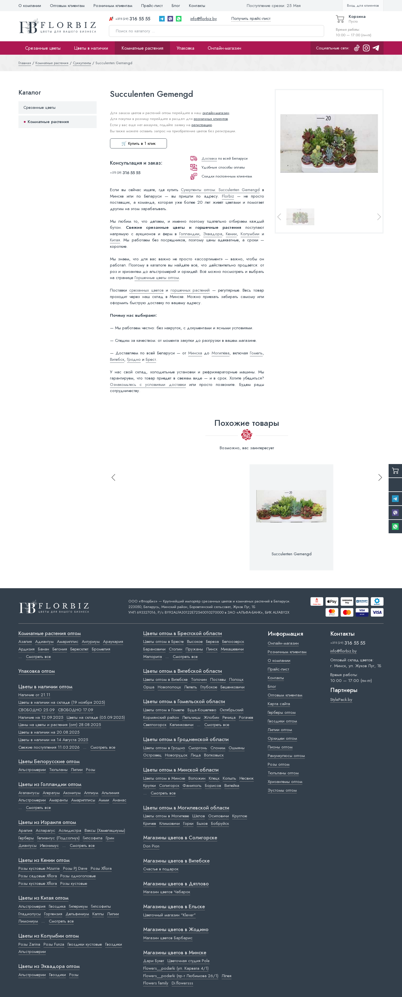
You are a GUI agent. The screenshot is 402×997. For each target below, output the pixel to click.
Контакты (197, 6)
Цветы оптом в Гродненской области (186, 739)
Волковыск (214, 755)
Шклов (198, 816)
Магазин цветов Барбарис (168, 938)
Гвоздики (113, 944)
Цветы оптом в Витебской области (182, 671)
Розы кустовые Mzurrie (39, 868)
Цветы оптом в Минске (164, 778)
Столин (175, 649)
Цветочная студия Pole (189, 961)
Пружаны (194, 649)
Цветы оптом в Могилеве (166, 816)
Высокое (195, 641)
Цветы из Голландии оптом (49, 784)
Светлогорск (154, 725)
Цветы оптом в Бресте (163, 641)
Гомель (256, 353)
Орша (148, 687)
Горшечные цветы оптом (157, 278)
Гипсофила (92, 838)
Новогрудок (176, 755)
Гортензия (53, 914)
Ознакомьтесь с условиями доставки (148, 384)
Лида (196, 755)
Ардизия (26, 649)
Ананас (119, 800)
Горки (188, 823)
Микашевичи (232, 649)
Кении (231, 234)
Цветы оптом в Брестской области (182, 633)
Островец (152, 755)
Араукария (113, 641)
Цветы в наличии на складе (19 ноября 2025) (61, 702)
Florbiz (228, 196)
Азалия (25, 641)
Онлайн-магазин (224, 48)
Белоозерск (233, 641)
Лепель (190, 687)
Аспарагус (45, 830)
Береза (212, 641)
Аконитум (72, 793)
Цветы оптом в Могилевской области (186, 808)
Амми (104, 800)
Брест (151, 359)
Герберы (26, 838)
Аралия (25, 830)
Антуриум (91, 641)
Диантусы (27, 845)
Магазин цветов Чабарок (166, 892)
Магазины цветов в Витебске (176, 861)
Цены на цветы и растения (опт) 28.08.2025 (59, 725)
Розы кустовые (73, 883)
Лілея (226, 976)
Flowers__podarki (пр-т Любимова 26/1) (180, 976)
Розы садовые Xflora (37, 876)
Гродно (134, 359)
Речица (229, 717)
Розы (90, 770)
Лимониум (28, 921)
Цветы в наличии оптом (45, 687)
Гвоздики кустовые (85, 944)
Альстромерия (32, 906)
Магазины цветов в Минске (174, 953)
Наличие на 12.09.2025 (40, 717)
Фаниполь (192, 785)
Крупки (149, 785)
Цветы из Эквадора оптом (49, 966)
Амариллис (67, 641)
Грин (110, 838)
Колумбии (250, 234)
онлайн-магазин (215, 113)
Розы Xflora (101, 868)
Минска (195, 353)
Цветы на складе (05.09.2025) (96, 717)
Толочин (199, 679)
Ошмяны (237, 748)
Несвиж (247, 778)
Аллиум (91, 793)
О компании (29, 6)
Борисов (213, 785)
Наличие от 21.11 (34, 695)
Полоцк (236, 679)
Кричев (149, 823)
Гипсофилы (101, 906)
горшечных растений (190, 290)
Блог (176, 6)
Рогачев (246, 717)
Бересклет (79, 649)
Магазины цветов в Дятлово (176, 884)
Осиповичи (218, 816)
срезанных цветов (146, 290)
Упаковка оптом (36, 671)
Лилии (77, 770)
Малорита (152, 657)
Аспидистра (70, 830)
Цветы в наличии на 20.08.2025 (49, 732)
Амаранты (58, 800)
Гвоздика (57, 906)
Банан (43, 649)
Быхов (202, 823)
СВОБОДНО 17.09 (75, 710)
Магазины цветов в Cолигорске (180, 838)
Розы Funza (54, 944)
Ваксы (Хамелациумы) (105, 830)
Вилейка (231, 785)
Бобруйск (220, 823)
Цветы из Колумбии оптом (48, 936)
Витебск (117, 359)
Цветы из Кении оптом (44, 860)
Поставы (218, 679)
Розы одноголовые (78, 876)
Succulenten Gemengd (292, 553)
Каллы (98, 914)
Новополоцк (169, 687)
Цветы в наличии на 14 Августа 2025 (53, 740)
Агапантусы (28, 793)
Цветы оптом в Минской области (181, 770)
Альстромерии (32, 770)
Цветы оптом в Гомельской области (184, 701)
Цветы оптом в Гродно (164, 748)
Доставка (209, 158)
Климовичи (169, 823)
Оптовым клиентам (67, 6)
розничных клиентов (211, 118)
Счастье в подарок (160, 869)
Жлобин (211, 717)
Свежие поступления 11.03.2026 (49, 747)
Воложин (196, 778)
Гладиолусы (29, 914)
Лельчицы (191, 717)
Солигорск (169, 785)
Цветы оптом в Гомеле (163, 710)
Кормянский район (161, 717)
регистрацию (202, 125)
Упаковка (185, 48)
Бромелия (101, 649)
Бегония (59, 649)
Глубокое (208, 687)
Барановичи (154, 649)
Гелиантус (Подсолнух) (58, 838)
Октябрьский (231, 710)
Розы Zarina (29, 944)
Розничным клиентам (113, 6)
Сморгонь (197, 748)
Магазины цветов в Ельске (174, 907)
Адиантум (44, 641)
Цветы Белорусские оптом (49, 761)
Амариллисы (83, 800)
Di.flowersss (182, 983)
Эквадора (212, 234)
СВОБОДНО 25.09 (36, 710)
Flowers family (155, 983)
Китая (115, 240)
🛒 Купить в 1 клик (138, 143)
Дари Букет (153, 961)
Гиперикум (78, 906)
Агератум (51, 793)
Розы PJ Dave (75, 868)
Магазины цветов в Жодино (176, 929)
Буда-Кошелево (202, 710)
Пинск (211, 649)
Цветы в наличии (91, 48)
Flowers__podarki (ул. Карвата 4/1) (176, 968)
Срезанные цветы (43, 48)
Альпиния (110, 793)
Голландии (189, 234)
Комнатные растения (142, 48)
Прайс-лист (152, 6)
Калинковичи (181, 725)
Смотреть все (38, 657)
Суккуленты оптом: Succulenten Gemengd (220, 190)
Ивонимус (49, 845)
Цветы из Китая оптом (43, 898)
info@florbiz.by (203, 19)
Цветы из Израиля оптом (47, 822)
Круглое (239, 816)
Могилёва (220, 353)
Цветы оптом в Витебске (165, 679)
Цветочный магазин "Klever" (169, 915)
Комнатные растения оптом (49, 633)
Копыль (229, 778)
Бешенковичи (233, 687)
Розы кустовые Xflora (37, 883)
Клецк (214, 778)
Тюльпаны (58, 770)
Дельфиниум (77, 914)
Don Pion (151, 846)
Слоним (217, 748)
